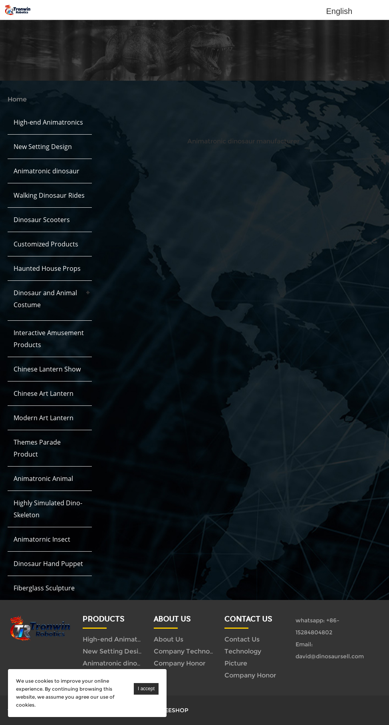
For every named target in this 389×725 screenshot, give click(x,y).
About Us (168, 639)
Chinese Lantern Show (47, 369)
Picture (235, 663)
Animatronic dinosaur (46, 171)
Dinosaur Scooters (42, 219)
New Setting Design (43, 146)
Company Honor (179, 663)
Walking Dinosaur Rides (49, 195)
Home (17, 99)
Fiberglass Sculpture (44, 588)
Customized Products (46, 244)
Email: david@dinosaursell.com (330, 650)
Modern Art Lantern (43, 417)
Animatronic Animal (43, 478)
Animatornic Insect (42, 539)
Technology (242, 651)
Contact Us (242, 639)
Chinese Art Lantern (43, 393)
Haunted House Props (47, 268)
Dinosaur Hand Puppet (48, 563)
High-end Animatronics (48, 122)
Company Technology (188, 651)
